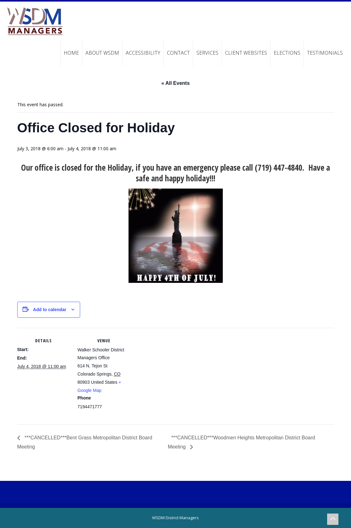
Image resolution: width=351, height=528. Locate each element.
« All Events (175, 83)
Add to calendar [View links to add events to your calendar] (49, 309)
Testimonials (325, 52)
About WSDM (102, 52)
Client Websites (246, 52)
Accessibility (143, 52)
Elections (287, 52)
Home (71, 52)
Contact (178, 52)
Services (207, 52)
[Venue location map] (171, 371)
